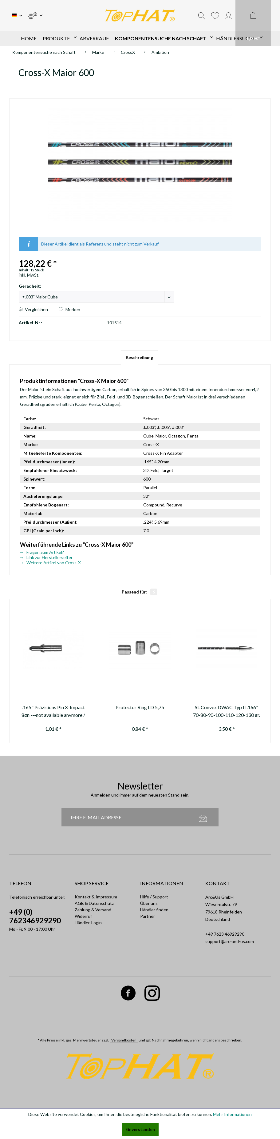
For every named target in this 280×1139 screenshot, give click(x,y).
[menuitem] (35, 15)
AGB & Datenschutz (94, 903)
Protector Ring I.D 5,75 (140, 707)
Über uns (149, 903)
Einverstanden (140, 1129)
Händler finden (154, 909)
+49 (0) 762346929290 (35, 916)
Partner (147, 916)
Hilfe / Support (154, 896)
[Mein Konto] (228, 15)
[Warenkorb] (253, 23)
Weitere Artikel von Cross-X (50, 562)
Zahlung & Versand (93, 909)
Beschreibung (139, 357)
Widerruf (83, 916)
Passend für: (139, 591)
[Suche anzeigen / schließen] (201, 15)
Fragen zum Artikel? (42, 552)
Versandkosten (123, 1040)
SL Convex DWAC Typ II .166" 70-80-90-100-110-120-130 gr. (226, 710)
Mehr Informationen (232, 1114)
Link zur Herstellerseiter (46, 557)
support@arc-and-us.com (229, 941)
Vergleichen (33, 309)
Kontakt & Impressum (96, 896)
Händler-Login (88, 922)
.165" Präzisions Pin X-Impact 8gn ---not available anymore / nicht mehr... (53, 710)
